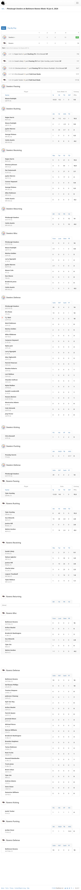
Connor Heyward (11, 182)
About (2, 888)
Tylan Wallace (10, 580)
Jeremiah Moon (10, 719)
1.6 (75, 575)
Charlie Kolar (9, 568)
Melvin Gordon (10, 529)
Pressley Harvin (10, 455)
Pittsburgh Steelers (12, 217)
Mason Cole (9, 270)
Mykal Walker (10, 385)
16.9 (75, 166)
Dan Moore (9, 276)
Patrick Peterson (11, 363)
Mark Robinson (10, 323)
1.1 (75, 581)
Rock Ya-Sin (9, 753)
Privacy (11, 888)
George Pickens (10, 134)
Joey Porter (9, 414)
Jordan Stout (9, 830)
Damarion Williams (12, 792)
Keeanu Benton (10, 397)
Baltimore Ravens (11, 622)
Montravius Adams (12, 402)
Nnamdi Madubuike (12, 758)
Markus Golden (10, 253)
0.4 (75, 183)
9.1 (75, 552)
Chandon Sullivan (11, 380)
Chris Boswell (10, 436)
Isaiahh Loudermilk (12, 391)
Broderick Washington (13, 633)
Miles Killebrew (10, 334)
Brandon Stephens (11, 741)
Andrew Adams (10, 781)
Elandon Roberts (11, 368)
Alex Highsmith (10, 357)
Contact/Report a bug (20, 888)
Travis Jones (9, 764)
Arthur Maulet (10, 627)
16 (74, 623)
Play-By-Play (11, 28)
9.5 (75, 100)
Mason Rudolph (10, 98)
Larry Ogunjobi (10, 259)
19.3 (75, 118)
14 (74, 219)
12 (74, 313)
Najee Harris (9, 117)
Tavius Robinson (11, 747)
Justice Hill (9, 523)
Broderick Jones (10, 282)
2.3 (75, 569)
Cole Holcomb (10, 408)
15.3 (75, 494)
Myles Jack (9, 346)
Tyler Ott (8, 644)
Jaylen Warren (10, 129)
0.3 (75, 135)
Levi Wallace (9, 374)
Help (28, 888)
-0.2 (75, 141)
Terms (7, 888)
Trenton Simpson (11, 690)
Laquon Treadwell (11, 574)
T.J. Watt (8, 317)
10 (74, 319)
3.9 (75, 558)
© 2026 (54, 888)
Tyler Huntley (10, 493)
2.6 (75, 525)
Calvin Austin (10, 140)
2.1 (75, 171)
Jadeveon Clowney (11, 696)
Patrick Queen (10, 713)
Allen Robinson (10, 193)
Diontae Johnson (11, 165)
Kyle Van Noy (10, 702)
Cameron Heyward (11, 340)
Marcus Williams (11, 730)
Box (3, 28)
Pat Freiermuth (10, 170)
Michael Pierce (10, 724)
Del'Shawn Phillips (11, 685)
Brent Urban (9, 770)
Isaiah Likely (9, 551)
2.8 (75, 519)
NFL (3, 9)
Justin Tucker (9, 811)
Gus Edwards (9, 518)
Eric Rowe (8, 312)
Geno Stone (9, 787)
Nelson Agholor (10, 557)
